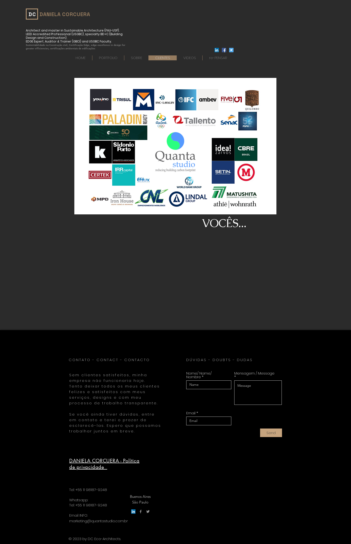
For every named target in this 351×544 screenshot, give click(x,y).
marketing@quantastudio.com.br (98, 520)
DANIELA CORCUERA (64, 14)
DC (32, 14)
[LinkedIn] (216, 50)
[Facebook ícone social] (224, 50)
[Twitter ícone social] (231, 50)
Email (190, 413)
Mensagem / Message (254, 373)
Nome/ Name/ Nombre (199, 375)
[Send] (271, 433)
